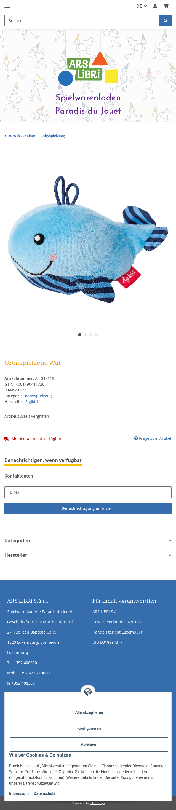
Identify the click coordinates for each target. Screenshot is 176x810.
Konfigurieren (89, 728)
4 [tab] (96, 334)
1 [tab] (79, 334)
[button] (155, 6)
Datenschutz (44, 793)
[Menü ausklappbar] (7, 3)
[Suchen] (165, 20)
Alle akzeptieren (89, 712)
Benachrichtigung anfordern (88, 508)
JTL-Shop (97, 803)
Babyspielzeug (38, 395)
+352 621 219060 (34, 672)
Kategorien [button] (17, 540)
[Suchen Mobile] (82, 20)
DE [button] (139, 6)
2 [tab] (85, 334)
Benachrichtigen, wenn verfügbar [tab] (43, 460)
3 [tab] (90, 334)
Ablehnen (89, 744)
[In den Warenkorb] (8, 153)
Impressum (19, 793)
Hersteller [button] (15, 555)
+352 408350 (25, 662)
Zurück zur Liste (21, 135)
